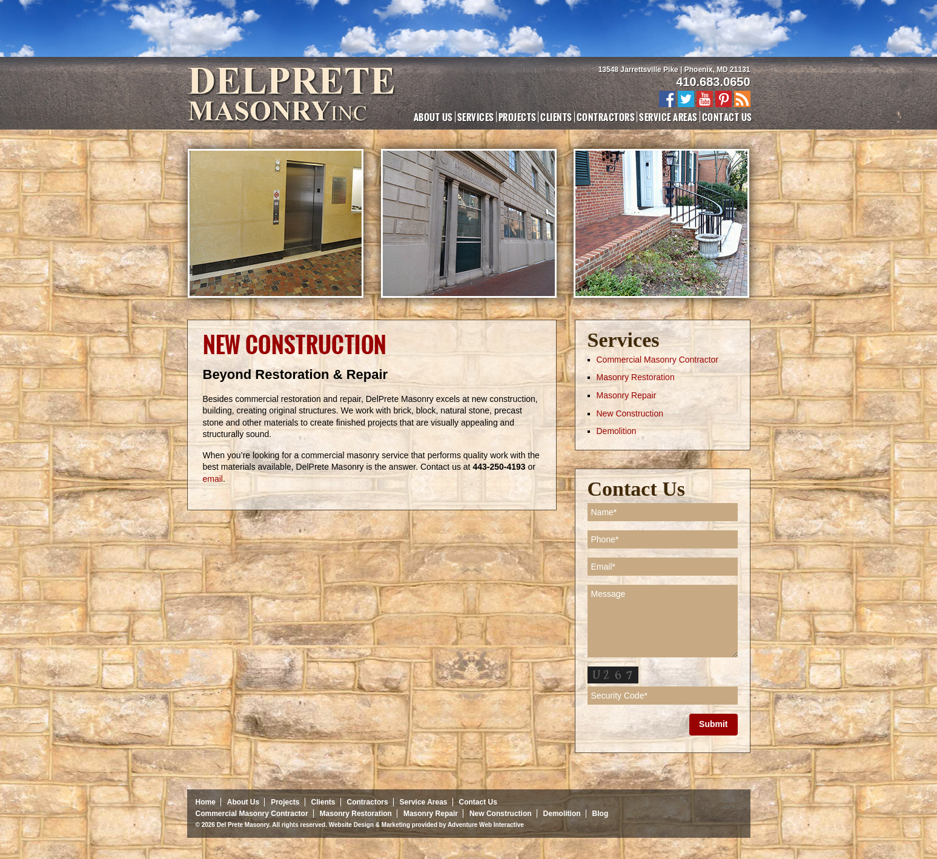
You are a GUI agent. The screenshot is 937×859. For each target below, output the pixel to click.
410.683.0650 (713, 81)
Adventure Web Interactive (486, 824)
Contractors (606, 117)
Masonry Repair (627, 395)
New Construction (630, 413)
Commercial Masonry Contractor (658, 359)
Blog (600, 813)
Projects (517, 117)
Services (475, 117)
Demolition (617, 431)
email (213, 479)
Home (206, 802)
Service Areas (668, 117)
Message (663, 621)
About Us (433, 117)
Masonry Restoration (636, 377)
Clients (556, 117)
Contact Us (727, 117)
